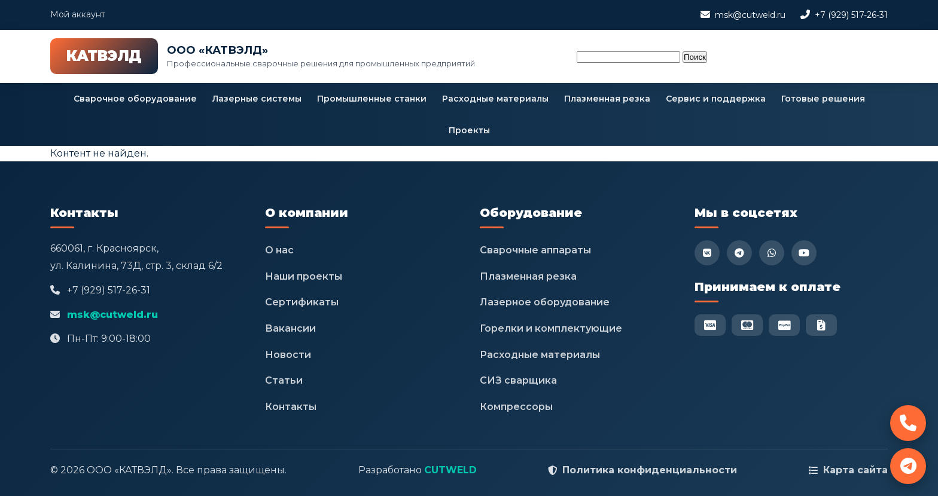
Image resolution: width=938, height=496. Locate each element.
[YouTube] (804, 252)
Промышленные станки (372, 98)
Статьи (284, 380)
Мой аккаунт (77, 14)
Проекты (469, 130)
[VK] (707, 252)
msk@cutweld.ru (750, 15)
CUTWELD (450, 470)
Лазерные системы (257, 98)
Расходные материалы (495, 98)
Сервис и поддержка (716, 98)
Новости (288, 354)
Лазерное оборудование (545, 302)
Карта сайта (855, 470)
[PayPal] (784, 325)
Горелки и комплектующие (551, 328)
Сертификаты (302, 302)
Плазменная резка (607, 98)
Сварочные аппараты (535, 250)
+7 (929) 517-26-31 (851, 15)
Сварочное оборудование (135, 98)
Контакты (290, 406)
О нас (279, 250)
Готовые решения (823, 98)
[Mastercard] (747, 325)
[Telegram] (739, 252)
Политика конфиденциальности (649, 470)
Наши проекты (303, 276)
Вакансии (290, 328)
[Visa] (710, 325)
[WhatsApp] (771, 252)
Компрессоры (516, 406)
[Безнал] (821, 325)
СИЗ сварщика (518, 380)
